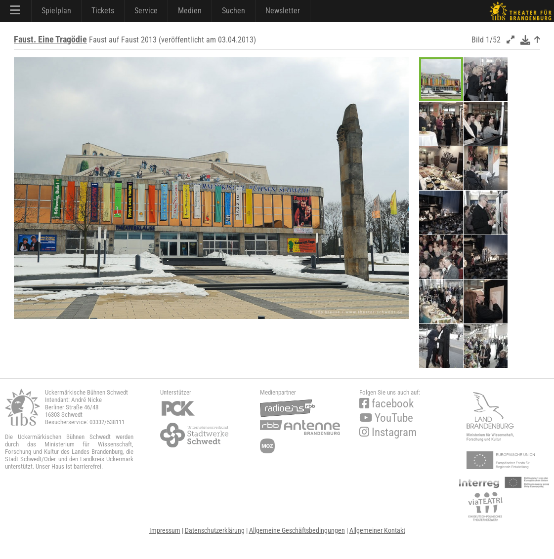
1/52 (493, 39)
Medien (190, 10)
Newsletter (282, 10)
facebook (386, 403)
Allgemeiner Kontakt (377, 530)
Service (146, 10)
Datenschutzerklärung (215, 530)
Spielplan (56, 10)
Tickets (102, 10)
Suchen (233, 10)
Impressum (164, 530)
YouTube (386, 418)
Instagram (388, 432)
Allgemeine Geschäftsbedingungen (297, 530)
